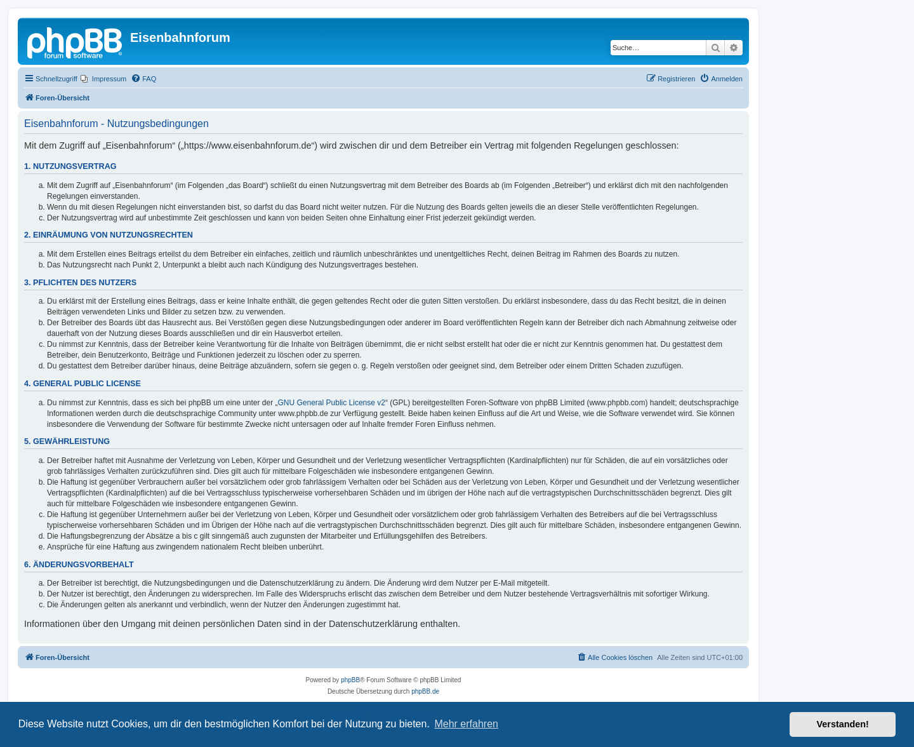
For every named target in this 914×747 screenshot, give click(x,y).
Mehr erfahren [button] (466, 723)
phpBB (350, 679)
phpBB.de (425, 691)
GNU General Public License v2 (331, 402)
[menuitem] (103, 78)
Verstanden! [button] (843, 724)
